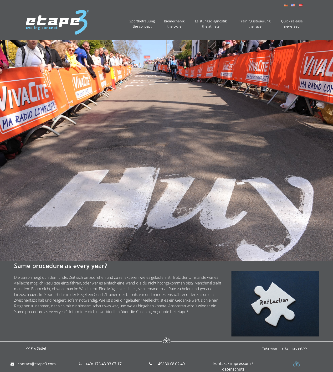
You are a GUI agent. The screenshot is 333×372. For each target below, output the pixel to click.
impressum (240, 363)
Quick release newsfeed (292, 24)
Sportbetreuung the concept (142, 24)
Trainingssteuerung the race (255, 24)
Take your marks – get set (282, 348)
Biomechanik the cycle (174, 24)
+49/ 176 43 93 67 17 (103, 364)
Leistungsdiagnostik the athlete (211, 24)
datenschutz (233, 369)
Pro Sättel (38, 348)
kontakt (220, 363)
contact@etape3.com (37, 364)
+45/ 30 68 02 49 (170, 364)
